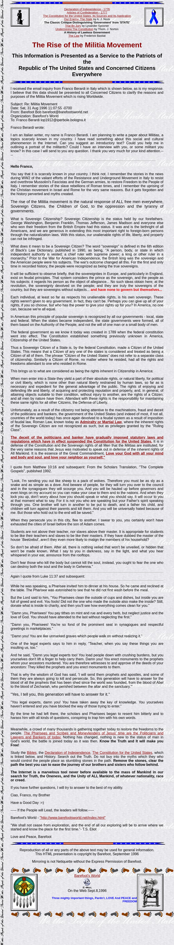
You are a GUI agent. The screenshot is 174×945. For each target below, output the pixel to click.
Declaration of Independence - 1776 (87, 9)
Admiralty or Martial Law (101, 422)
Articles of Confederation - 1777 (87, 12)
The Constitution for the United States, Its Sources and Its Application (87, 15)
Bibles (32, 753)
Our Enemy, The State (78, 19)
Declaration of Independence (67, 753)
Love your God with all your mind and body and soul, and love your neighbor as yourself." (87, 455)
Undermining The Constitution (74, 29)
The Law (73, 35)
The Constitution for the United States (122, 753)
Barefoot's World (87, 876)
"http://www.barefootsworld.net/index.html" (73, 818)
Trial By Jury (73, 25)
